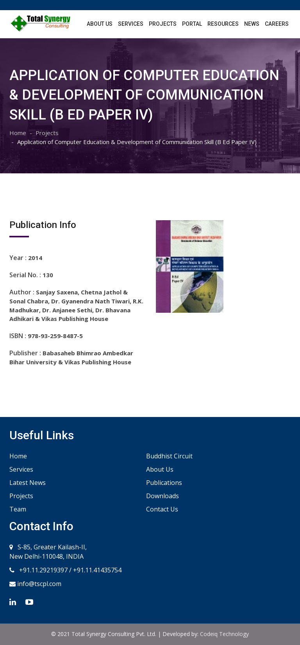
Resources (223, 24)
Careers (277, 24)
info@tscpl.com (38, 583)
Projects (163, 24)
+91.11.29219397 (43, 570)
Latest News (27, 482)
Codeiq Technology (224, 634)
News (251, 24)
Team (17, 509)
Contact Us (162, 509)
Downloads (162, 496)
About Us (99, 24)
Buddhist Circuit (169, 456)
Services (130, 24)
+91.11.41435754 (97, 570)
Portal (192, 24)
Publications (164, 482)
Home (17, 133)
